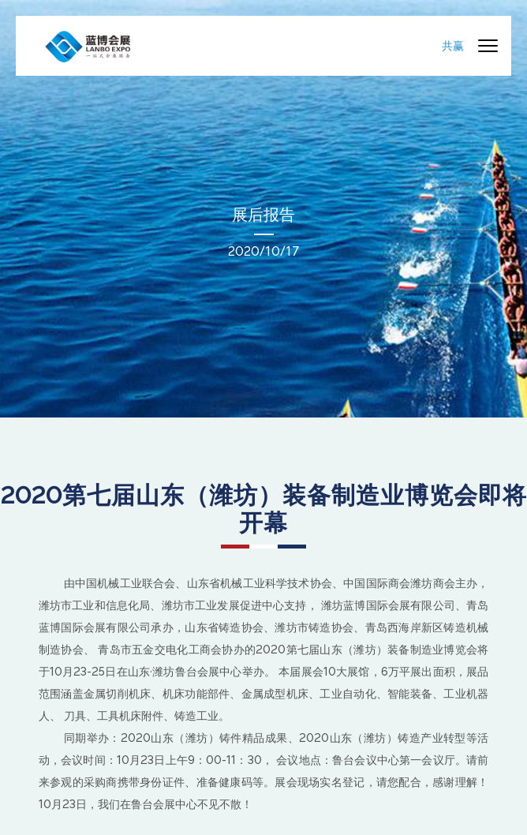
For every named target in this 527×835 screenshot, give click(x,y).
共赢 (453, 45)
